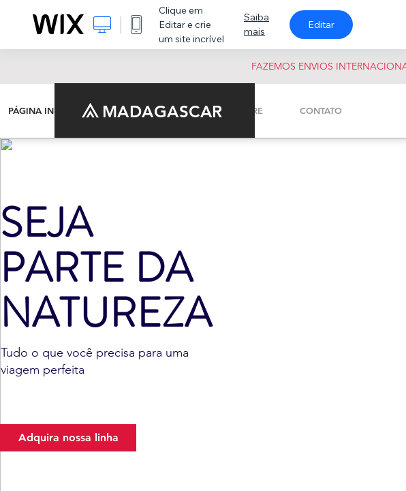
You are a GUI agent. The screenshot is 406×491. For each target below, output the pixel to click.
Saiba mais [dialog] (256, 24)
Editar (321, 24)
